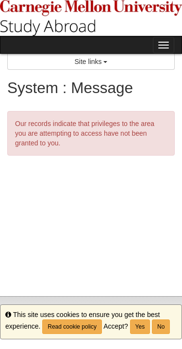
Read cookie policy (72, 326)
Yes (140, 326)
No (161, 326)
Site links (91, 61)
